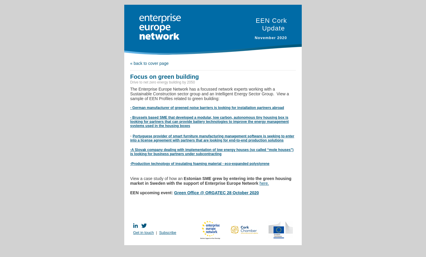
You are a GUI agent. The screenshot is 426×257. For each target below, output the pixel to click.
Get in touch (143, 232)
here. (264, 183)
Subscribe (167, 232)
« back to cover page (149, 63)
